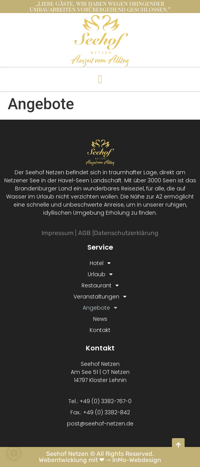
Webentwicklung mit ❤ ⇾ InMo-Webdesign (100, 460)
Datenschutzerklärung (126, 233)
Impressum (57, 233)
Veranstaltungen (100, 297)
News (100, 319)
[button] (100, 79)
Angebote (100, 308)
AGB (84, 233)
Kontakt (100, 330)
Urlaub (100, 274)
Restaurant (100, 286)
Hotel (100, 263)
